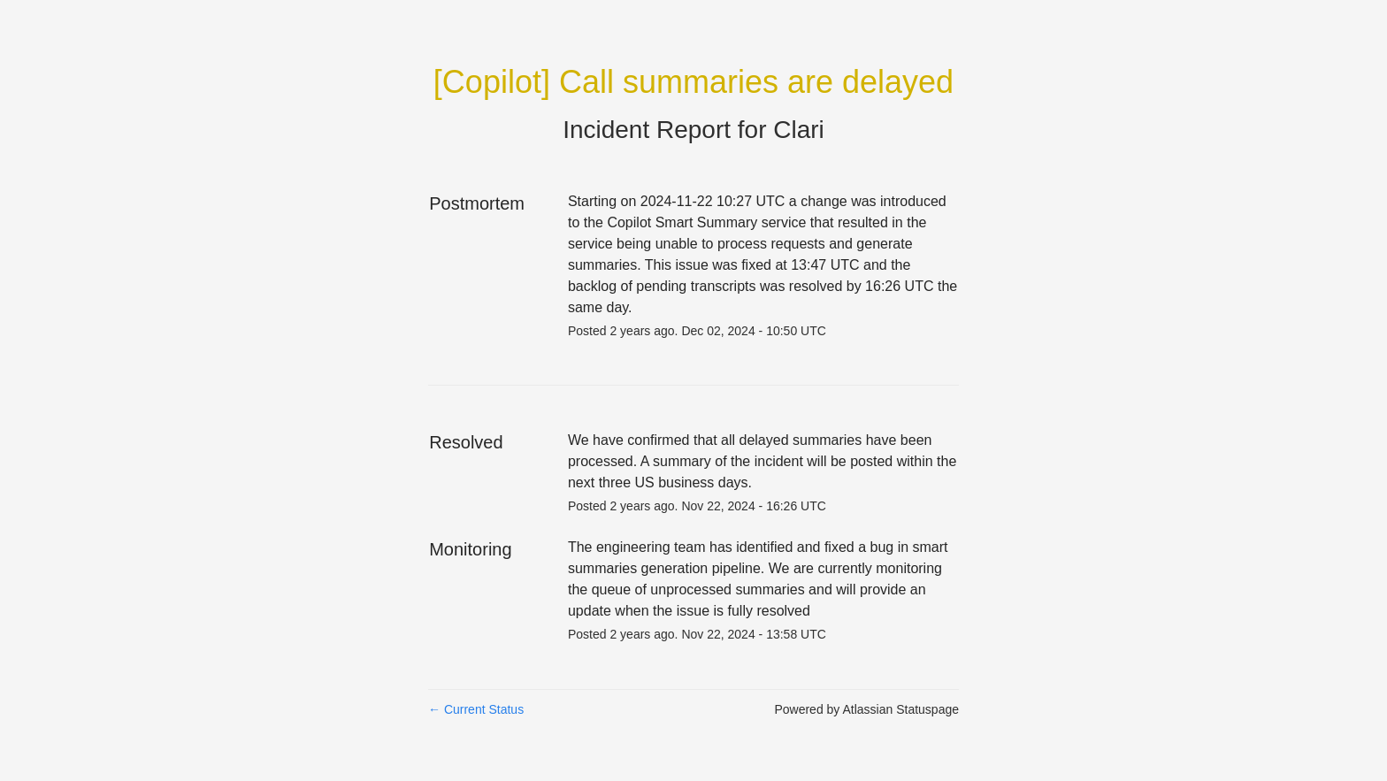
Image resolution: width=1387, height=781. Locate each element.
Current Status (476, 709)
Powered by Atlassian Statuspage (866, 709)
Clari (798, 129)
